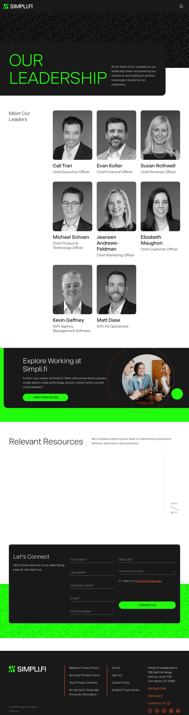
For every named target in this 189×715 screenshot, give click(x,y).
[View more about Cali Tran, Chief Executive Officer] (72, 142)
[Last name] (92, 573)
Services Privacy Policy (84, 675)
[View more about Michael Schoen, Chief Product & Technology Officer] (72, 219)
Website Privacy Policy (84, 668)
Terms (116, 668)
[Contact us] (159, 703)
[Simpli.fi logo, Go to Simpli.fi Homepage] (18, 6)
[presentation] (144, 592)
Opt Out (117, 675)
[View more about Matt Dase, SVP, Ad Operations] (116, 299)
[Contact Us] (147, 605)
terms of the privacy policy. (149, 581)
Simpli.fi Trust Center (126, 690)
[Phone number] (92, 612)
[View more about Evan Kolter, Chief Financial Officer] (116, 142)
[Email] (92, 599)
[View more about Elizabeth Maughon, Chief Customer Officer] (160, 219)
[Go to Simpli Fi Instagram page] (171, 711)
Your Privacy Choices (83, 682)
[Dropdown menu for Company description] (147, 572)
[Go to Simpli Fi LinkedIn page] (164, 711)
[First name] (92, 560)
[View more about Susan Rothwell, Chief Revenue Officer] (160, 142)
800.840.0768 (157, 688)
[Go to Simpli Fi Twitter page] (157, 711)
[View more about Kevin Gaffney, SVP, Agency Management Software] (72, 299)
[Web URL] (147, 560)
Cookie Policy (121, 682)
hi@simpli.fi (155, 696)
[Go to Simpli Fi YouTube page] (178, 711)
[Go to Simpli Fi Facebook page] (150, 711)
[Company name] (92, 586)
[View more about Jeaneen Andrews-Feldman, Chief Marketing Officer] (116, 219)
